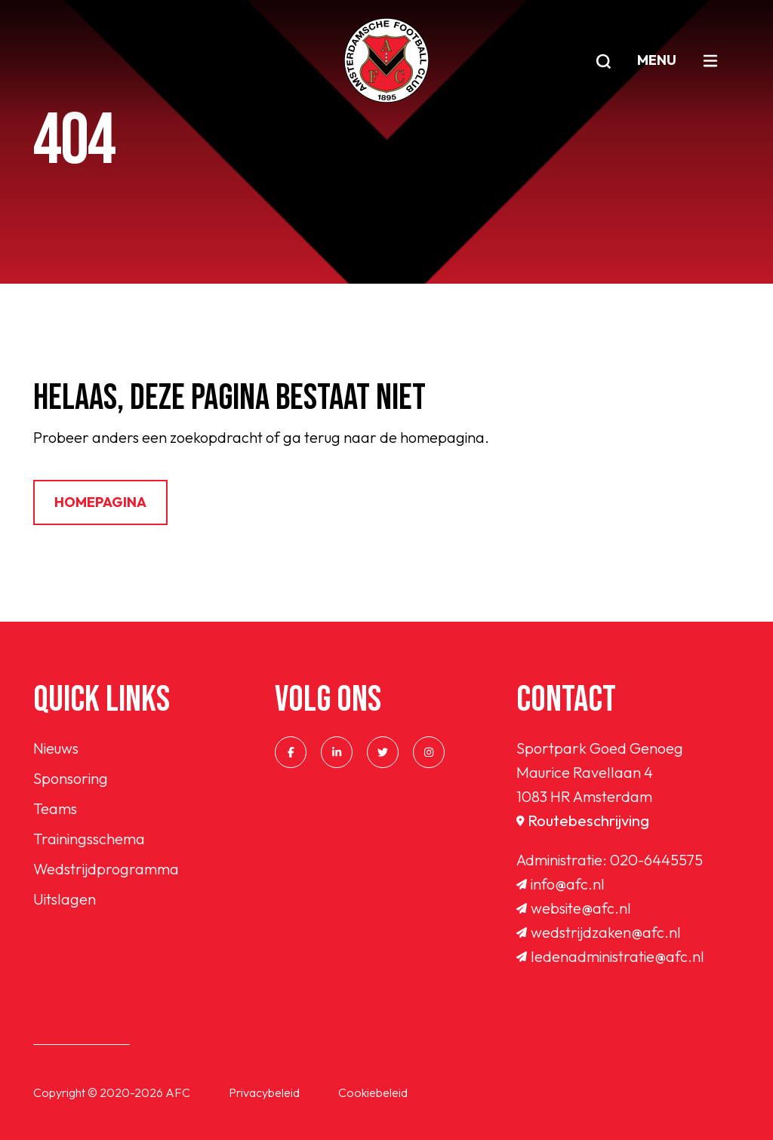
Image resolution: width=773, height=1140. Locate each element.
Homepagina (100, 502)
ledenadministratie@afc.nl (610, 956)
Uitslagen (64, 899)
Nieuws (56, 748)
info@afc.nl (560, 883)
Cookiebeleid (373, 1092)
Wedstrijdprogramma (106, 868)
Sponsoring (70, 778)
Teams (55, 808)
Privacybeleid (264, 1092)
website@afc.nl (573, 908)
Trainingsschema (89, 838)
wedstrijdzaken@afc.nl (598, 932)
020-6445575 (656, 859)
